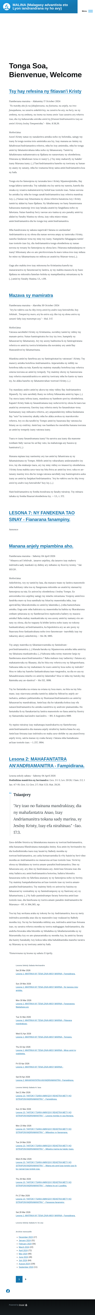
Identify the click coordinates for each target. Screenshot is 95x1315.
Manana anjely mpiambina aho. (41, 546)
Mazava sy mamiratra (31, 295)
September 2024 (26, 1267)
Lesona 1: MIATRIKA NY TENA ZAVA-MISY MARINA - (39, 1067)
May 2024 (23, 1254)
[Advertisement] (47, 32)
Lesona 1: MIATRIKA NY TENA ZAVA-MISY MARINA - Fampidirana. (45, 974)
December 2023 (26, 1237)
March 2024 (24, 1247)
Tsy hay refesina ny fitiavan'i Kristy (45, 91)
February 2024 (25, 1244)
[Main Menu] (87, 11)
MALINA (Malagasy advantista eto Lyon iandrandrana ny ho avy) (40, 6)
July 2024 (23, 1260)
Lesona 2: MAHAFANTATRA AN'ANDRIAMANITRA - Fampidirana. (45, 1080)
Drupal (21, 1305)
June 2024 (23, 1257)
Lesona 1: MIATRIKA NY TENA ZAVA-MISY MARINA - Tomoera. (44, 1037)
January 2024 (25, 1240)
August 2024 (24, 1264)
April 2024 (23, 1250)
